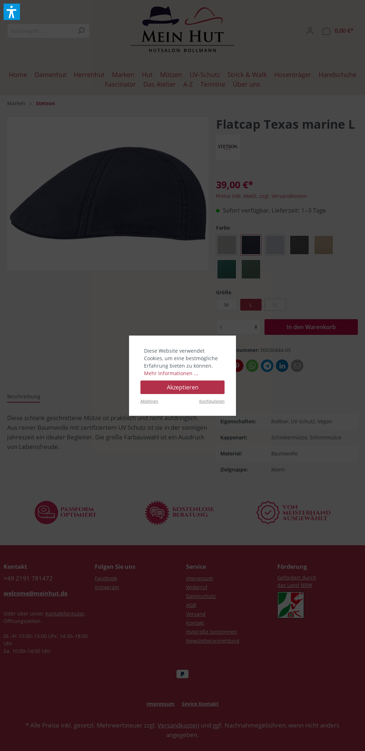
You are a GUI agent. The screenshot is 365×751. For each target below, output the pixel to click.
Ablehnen (149, 401)
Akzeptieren (183, 387)
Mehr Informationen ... (171, 373)
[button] (12, 12)
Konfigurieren (212, 401)
